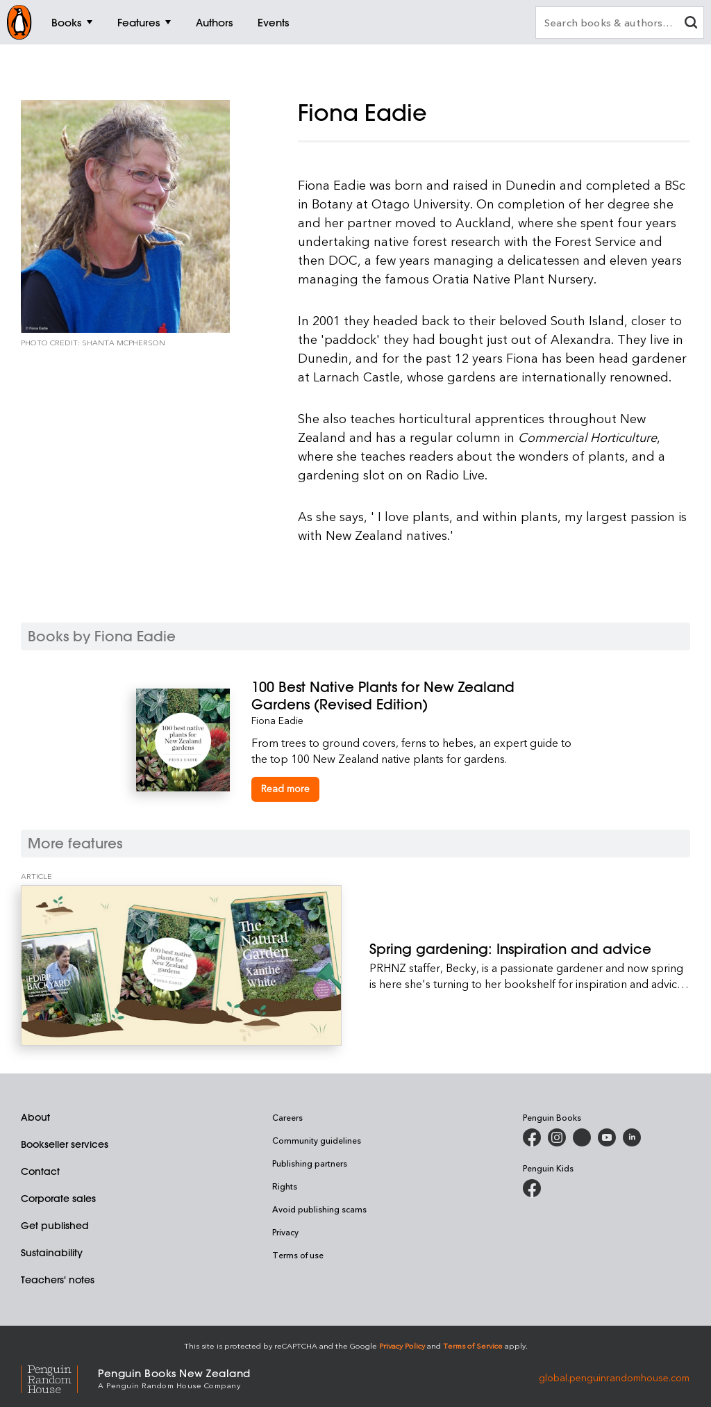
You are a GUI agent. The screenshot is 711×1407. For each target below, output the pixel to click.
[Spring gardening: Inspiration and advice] (181, 965)
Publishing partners (309, 1163)
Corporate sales (58, 1198)
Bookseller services (64, 1144)
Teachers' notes (57, 1280)
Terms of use (298, 1255)
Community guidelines (316, 1140)
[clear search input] (691, 24)
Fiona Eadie (277, 720)
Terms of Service (473, 1345)
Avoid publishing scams (319, 1209)
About (35, 1117)
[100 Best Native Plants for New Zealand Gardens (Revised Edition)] (413, 695)
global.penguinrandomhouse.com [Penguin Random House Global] (614, 1377)
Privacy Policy (402, 1345)
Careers (287, 1117)
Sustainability (52, 1252)
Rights (284, 1186)
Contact (40, 1171)
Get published (55, 1225)
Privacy (285, 1232)
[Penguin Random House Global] (59, 1377)
